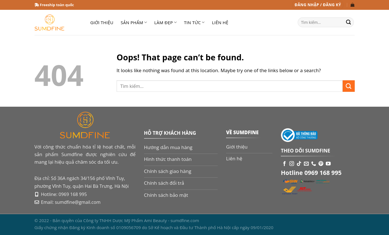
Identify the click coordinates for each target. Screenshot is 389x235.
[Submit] (348, 22)
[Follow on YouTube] (328, 164)
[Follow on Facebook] (284, 164)
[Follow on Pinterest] (321, 164)
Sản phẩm (134, 22)
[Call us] (313, 164)
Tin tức (194, 22)
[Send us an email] (306, 164)
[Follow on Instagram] (291, 164)
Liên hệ (220, 22)
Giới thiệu (101, 22)
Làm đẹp (165, 22)
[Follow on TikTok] (299, 164)
